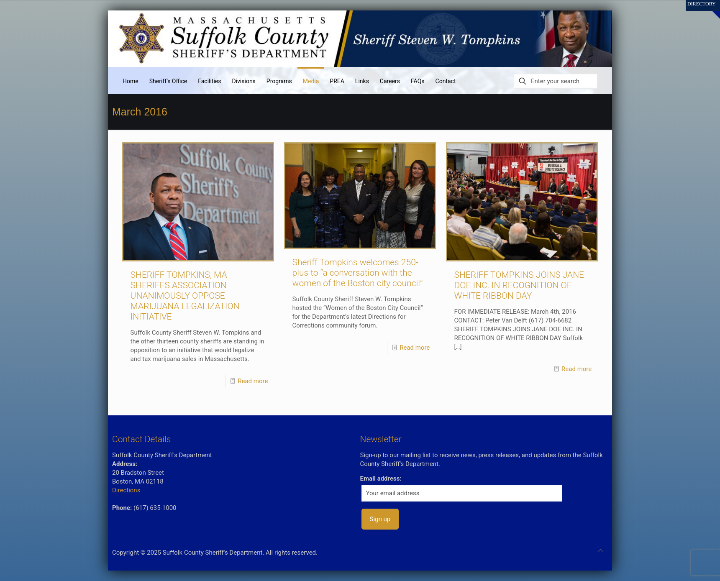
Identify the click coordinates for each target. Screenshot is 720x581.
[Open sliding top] (710, 9)
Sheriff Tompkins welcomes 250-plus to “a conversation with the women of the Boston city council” (357, 272)
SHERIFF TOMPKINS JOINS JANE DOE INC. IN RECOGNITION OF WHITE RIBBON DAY (519, 285)
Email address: (381, 478)
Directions (126, 490)
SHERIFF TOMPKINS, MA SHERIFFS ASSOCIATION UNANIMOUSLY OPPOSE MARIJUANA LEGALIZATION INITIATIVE (185, 296)
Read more (253, 381)
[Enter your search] (555, 81)
